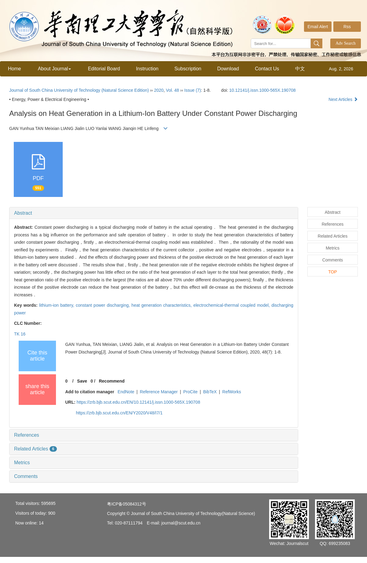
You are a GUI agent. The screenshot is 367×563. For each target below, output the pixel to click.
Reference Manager (159, 391)
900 (51, 513)
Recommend (111, 381)
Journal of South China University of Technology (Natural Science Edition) (79, 90)
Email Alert (318, 26)
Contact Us (267, 68)
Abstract (23, 213)
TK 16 (19, 334)
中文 (300, 68)
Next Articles (343, 99)
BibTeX (210, 391)
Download (228, 68)
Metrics (22, 462)
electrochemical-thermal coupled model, (232, 305)
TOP (332, 271)
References (26, 435)
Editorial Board (104, 68)
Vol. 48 (172, 90)
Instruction (147, 68)
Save (82, 381)
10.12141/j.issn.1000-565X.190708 (262, 90)
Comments (26, 476)
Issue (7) (192, 90)
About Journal (54, 68)
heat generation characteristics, (162, 305)
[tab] (153, 213)
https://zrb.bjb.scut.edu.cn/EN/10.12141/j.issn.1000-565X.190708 (138, 402)
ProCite (190, 391)
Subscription (187, 68)
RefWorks (231, 391)
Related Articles (35, 448)
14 (41, 522)
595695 (48, 503)
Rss (347, 26)
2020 (159, 90)
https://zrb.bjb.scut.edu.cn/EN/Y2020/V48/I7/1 (119, 412)
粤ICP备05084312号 (126, 504)
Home (14, 68)
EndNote (126, 391)
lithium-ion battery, (57, 305)
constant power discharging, (104, 305)
